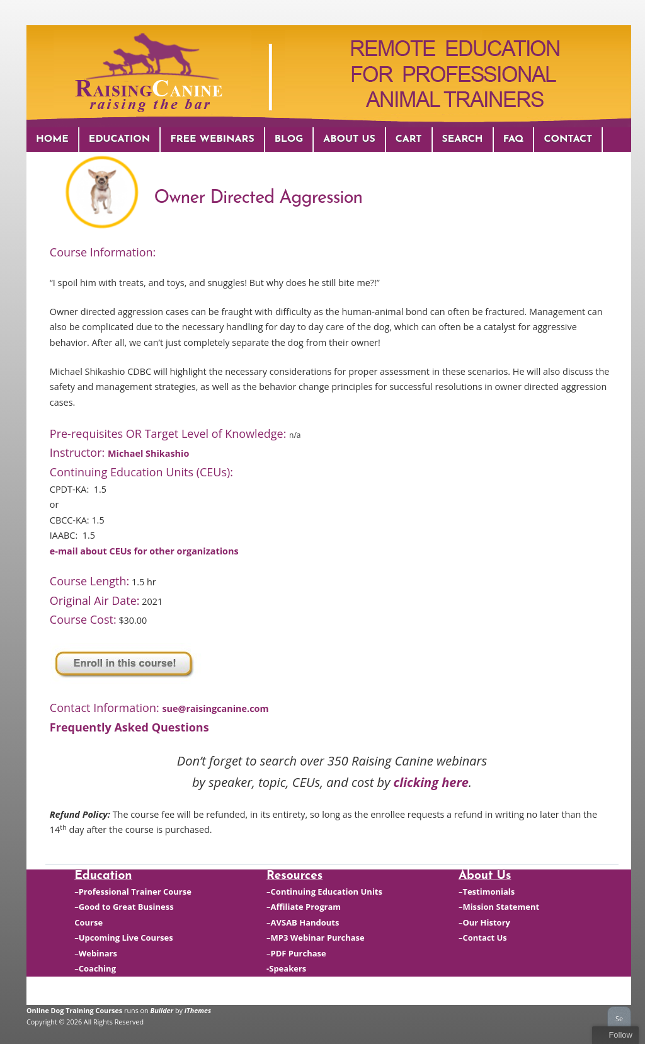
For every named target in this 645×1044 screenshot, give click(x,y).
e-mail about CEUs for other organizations (144, 551)
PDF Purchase (298, 953)
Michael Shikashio (148, 453)
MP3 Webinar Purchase (318, 937)
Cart (409, 139)
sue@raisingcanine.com (215, 708)
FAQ (513, 139)
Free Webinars (212, 139)
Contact (568, 139)
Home (52, 139)
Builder (162, 1010)
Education (119, 139)
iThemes (198, 1010)
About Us (349, 139)
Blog (289, 139)
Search (462, 139)
